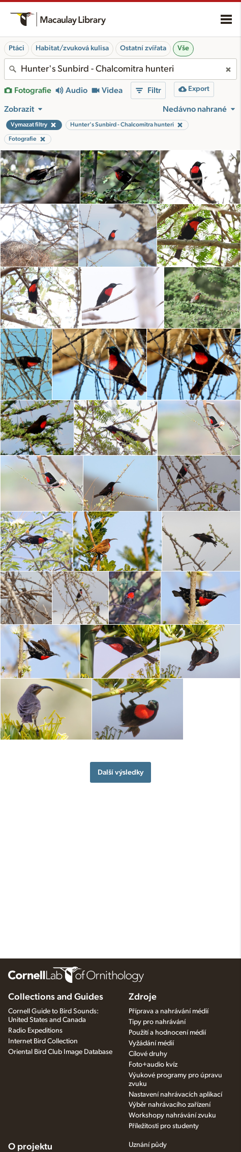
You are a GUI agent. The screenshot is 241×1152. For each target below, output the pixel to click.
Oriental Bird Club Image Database (60, 1051)
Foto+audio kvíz (153, 1064)
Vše (183, 48)
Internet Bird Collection (43, 1041)
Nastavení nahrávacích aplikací (175, 1094)
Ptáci (16, 48)
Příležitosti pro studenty (164, 1126)
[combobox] (120, 69)
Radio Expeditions (35, 1030)
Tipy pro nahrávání (157, 1022)
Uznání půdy (148, 1144)
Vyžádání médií (151, 1043)
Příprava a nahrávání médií (168, 1011)
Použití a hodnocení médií (167, 1032)
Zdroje (143, 997)
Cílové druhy (148, 1054)
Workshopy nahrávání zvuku (172, 1115)
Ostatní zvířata (143, 48)
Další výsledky (120, 772)
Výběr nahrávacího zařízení (169, 1104)
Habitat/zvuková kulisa (72, 48)
